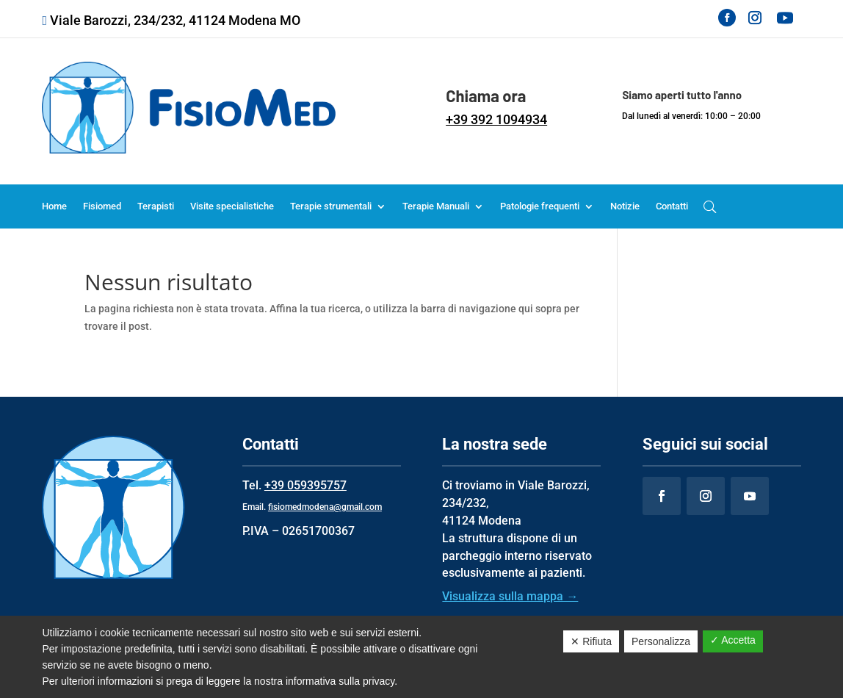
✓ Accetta (733, 640)
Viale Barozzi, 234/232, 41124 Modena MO (175, 20)
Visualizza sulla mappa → (510, 596)
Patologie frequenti (539, 206)
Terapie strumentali (331, 206)
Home (54, 206)
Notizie (625, 206)
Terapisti (155, 206)
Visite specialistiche (232, 206)
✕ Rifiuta (591, 641)
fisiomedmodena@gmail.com (325, 507)
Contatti (672, 206)
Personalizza (661, 641)
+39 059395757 (305, 485)
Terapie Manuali (435, 206)
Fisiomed (102, 206)
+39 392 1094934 (496, 119)
